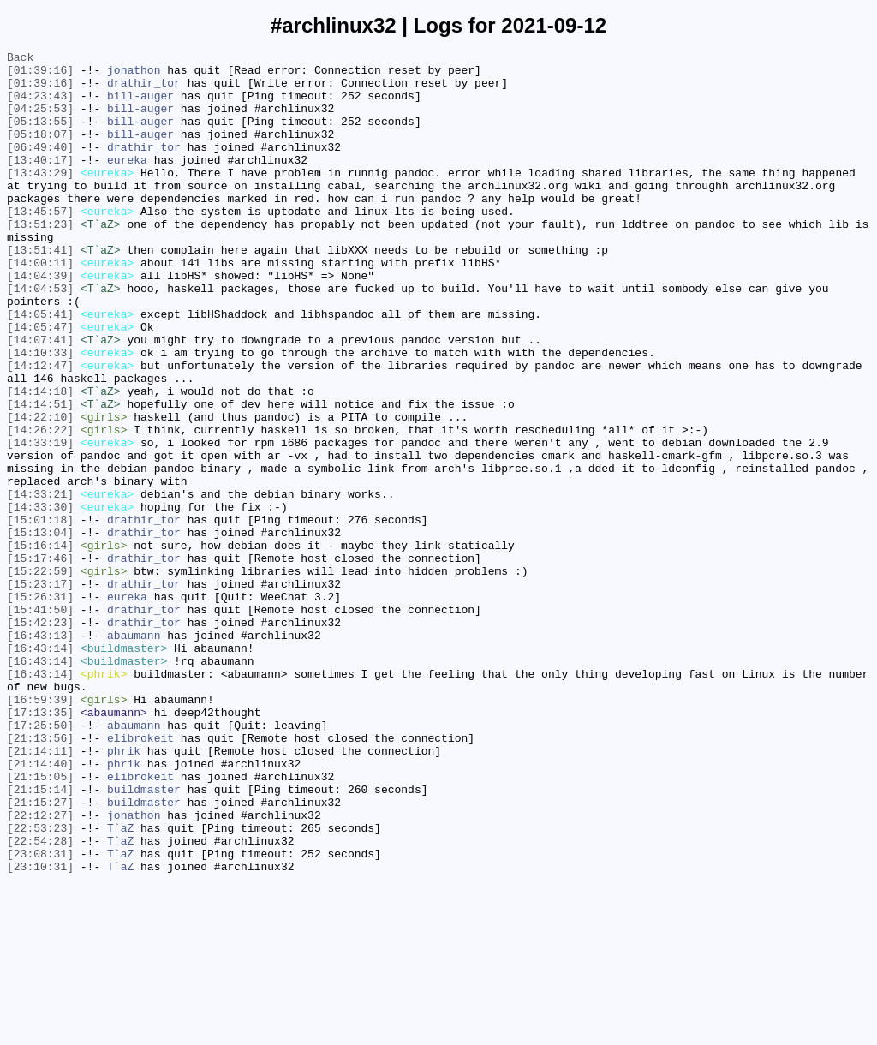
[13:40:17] (40, 182)
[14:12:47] (40, 429)
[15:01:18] (40, 614)
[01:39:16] (40, 74)
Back (20, 59)
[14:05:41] (40, 367)
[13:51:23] (40, 259)
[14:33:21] (40, 583)
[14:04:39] (40, 321)
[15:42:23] (40, 737)
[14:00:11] (40, 306)
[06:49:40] (40, 167)
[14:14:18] (40, 460)
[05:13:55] (40, 136)
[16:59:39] (40, 830)
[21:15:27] (40, 953)
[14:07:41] (40, 398)
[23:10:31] (40, 1030)
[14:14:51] (40, 475)
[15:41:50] (40, 722)
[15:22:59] (40, 676)
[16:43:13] (40, 753)
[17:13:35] (40, 845)
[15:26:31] (40, 706)
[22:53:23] (40, 984)
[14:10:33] (40, 413)
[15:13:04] (40, 629)
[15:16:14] (40, 645)
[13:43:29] (40, 198)
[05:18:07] (40, 151)
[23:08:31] (40, 1015)
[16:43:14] (40, 768)
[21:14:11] (40, 891)
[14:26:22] (40, 506)
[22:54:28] (40, 999)
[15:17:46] (40, 660)
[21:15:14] (40, 938)
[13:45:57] (40, 244)
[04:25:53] (40, 120)
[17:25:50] (40, 861)
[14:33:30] (40, 598)
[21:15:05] (40, 922)
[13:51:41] (40, 290)
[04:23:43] (40, 105)
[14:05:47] (40, 383)
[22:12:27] (40, 968)
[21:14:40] (40, 907)
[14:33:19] (40, 521)
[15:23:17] (40, 691)
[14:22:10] (40, 491)
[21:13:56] (40, 876)
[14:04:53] (40, 336)
